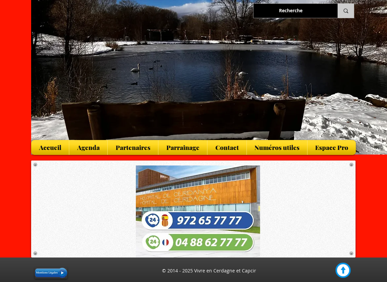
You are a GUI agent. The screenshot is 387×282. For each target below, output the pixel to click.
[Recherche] (290, 11)
